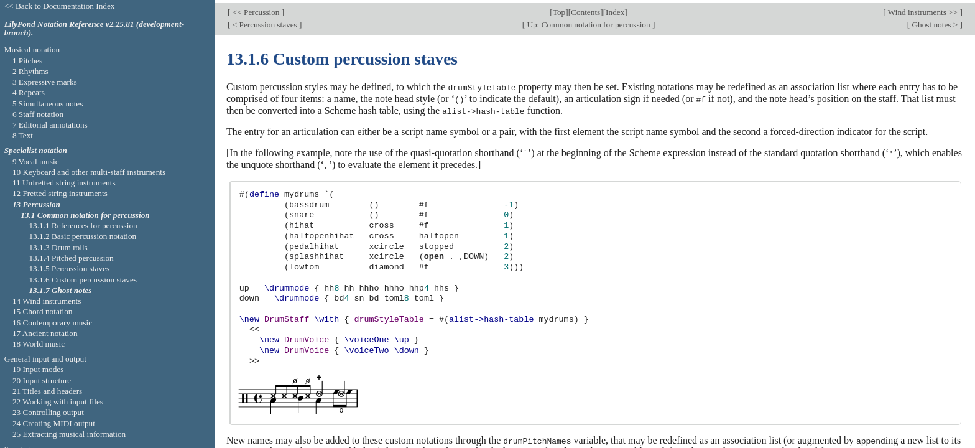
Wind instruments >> (923, 9)
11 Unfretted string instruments (64, 182)
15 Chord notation (42, 311)
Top (559, 9)
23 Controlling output (48, 412)
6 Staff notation (37, 114)
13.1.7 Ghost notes (60, 290)
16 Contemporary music (52, 322)
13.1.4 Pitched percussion (71, 258)
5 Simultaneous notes (47, 103)
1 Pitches (27, 60)
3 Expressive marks (44, 81)
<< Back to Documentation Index (59, 6)
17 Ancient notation (45, 333)
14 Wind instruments (46, 301)
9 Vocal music (35, 161)
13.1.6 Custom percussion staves (83, 279)
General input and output (45, 358)
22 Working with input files (57, 401)
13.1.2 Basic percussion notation (82, 236)
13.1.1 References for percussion (83, 225)
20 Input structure (41, 380)
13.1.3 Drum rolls (58, 247)
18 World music (38, 343)
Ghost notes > (934, 21)
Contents (585, 9)
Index (615, 9)
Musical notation (32, 49)
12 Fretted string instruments (60, 193)
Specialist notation (35, 150)
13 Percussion (36, 204)
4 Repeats (28, 92)
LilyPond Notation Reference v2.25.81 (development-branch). (94, 28)
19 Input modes (38, 369)
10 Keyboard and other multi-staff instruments (88, 172)
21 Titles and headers (47, 391)
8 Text (22, 135)
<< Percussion (255, 9)
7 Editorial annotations (50, 124)
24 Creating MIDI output (53, 423)
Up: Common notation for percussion (588, 21)
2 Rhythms (30, 71)
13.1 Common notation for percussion (85, 215)
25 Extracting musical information (69, 434)
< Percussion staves (264, 21)
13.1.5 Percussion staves (69, 268)
